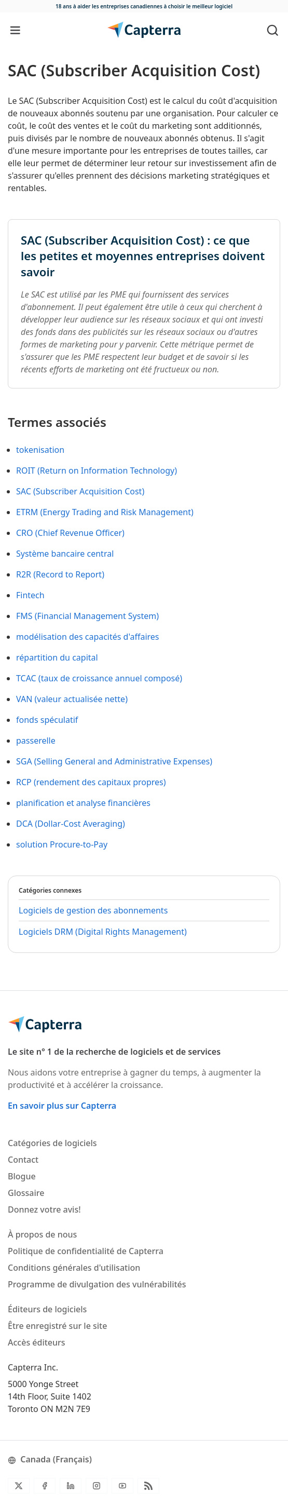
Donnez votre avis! (44, 1209)
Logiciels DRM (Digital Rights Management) (103, 931)
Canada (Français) (50, 1459)
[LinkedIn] (70, 1486)
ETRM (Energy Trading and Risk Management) (105, 512)
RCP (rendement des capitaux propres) (91, 782)
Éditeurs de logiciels (47, 1309)
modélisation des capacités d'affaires (87, 636)
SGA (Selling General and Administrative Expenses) (114, 761)
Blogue (22, 1176)
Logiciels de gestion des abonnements (93, 910)
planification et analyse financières (83, 803)
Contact (23, 1159)
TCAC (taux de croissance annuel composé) (99, 678)
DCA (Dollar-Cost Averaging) (70, 823)
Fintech (30, 595)
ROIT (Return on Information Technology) (96, 470)
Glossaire (26, 1193)
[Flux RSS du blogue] (148, 1486)
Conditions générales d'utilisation (74, 1267)
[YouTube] (122, 1486)
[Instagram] (96, 1486)
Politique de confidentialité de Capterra (85, 1251)
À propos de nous (42, 1234)
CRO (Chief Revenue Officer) (70, 533)
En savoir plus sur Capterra (62, 1105)
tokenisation (40, 449)
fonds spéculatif (47, 719)
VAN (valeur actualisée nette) (72, 699)
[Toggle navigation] (15, 29)
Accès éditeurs (36, 1342)
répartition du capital (57, 657)
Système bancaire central (65, 553)
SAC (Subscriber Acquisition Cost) (80, 491)
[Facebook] (45, 1486)
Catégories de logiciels (52, 1143)
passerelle (36, 740)
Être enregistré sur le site (57, 1326)
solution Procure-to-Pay (61, 844)
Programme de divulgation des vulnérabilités (97, 1284)
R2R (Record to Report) (60, 574)
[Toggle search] (272, 29)
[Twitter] (19, 1486)
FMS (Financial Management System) (87, 616)
